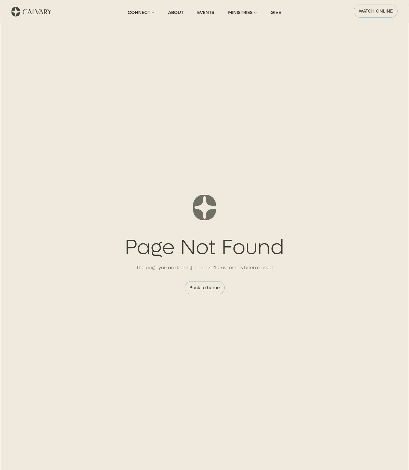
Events (205, 12)
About (175, 12)
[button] (141, 11)
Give (275, 12)
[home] (31, 11)
